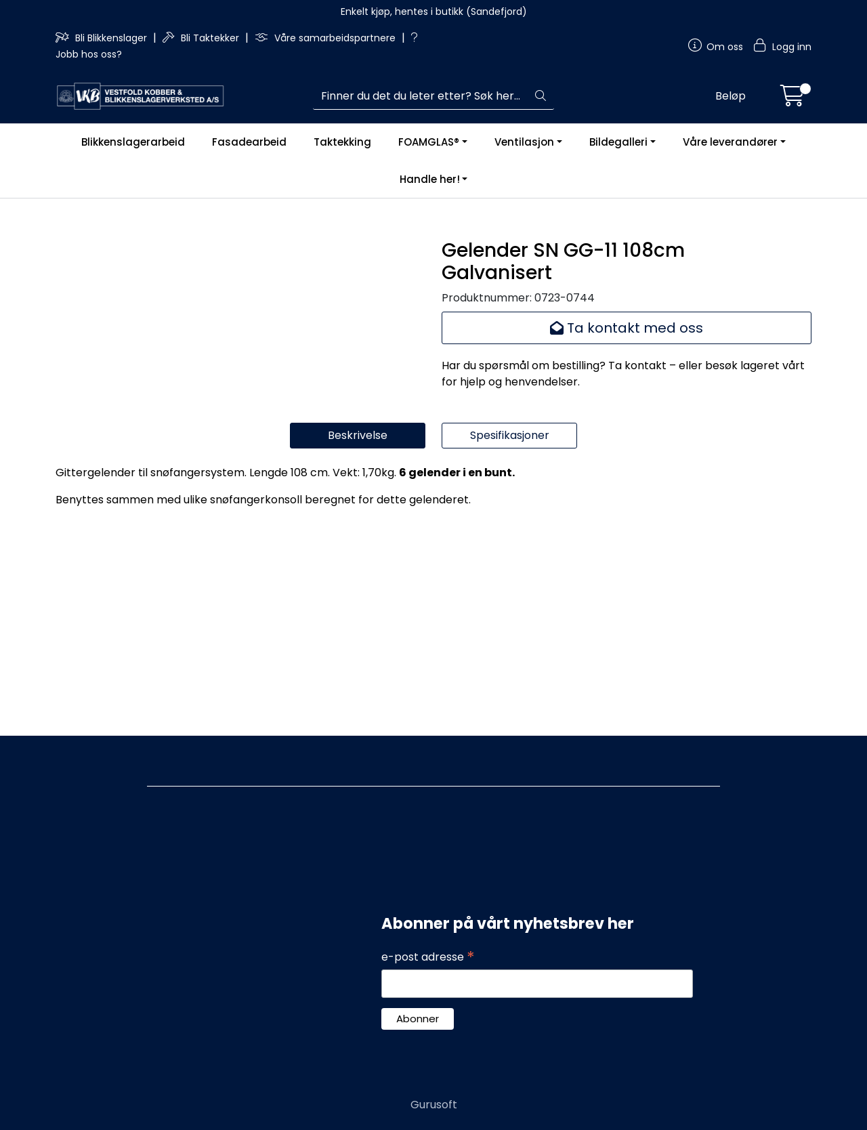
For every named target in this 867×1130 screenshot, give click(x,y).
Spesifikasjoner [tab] (509, 647)
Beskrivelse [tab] (357, 647)
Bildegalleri (618, 142)
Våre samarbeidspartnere (326, 38)
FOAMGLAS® (428, 142)
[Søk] (420, 96)
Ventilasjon (524, 142)
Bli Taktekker (202, 38)
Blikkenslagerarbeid (133, 142)
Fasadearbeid (249, 142)
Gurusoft (433, 1104)
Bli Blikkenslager (103, 38)
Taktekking (342, 142)
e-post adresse (428, 958)
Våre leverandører (730, 142)
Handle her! (430, 179)
